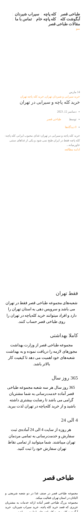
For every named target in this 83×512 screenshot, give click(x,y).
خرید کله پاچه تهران (32, 96)
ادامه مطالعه (72, 149)
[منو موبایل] (78, 28)
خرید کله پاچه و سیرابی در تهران (50, 102)
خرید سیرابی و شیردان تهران (62, 96)
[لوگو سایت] (69, 5)
